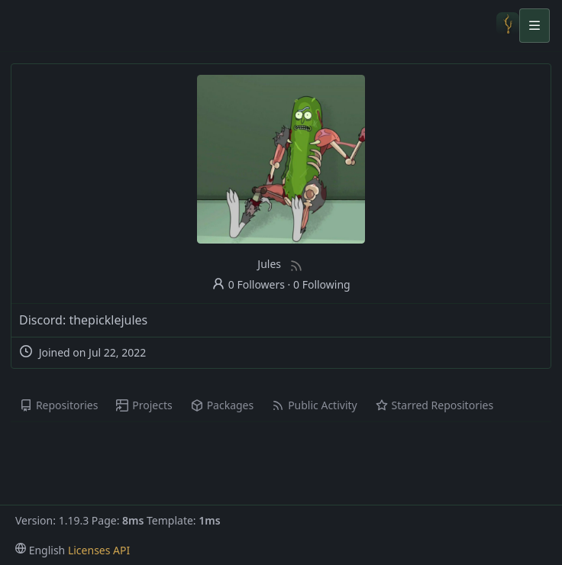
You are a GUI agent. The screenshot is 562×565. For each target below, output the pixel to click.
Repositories (59, 405)
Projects (144, 405)
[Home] (507, 25)
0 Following (321, 284)
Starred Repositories (434, 405)
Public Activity (314, 405)
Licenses (89, 550)
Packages (222, 405)
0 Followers (248, 284)
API (121, 550)
